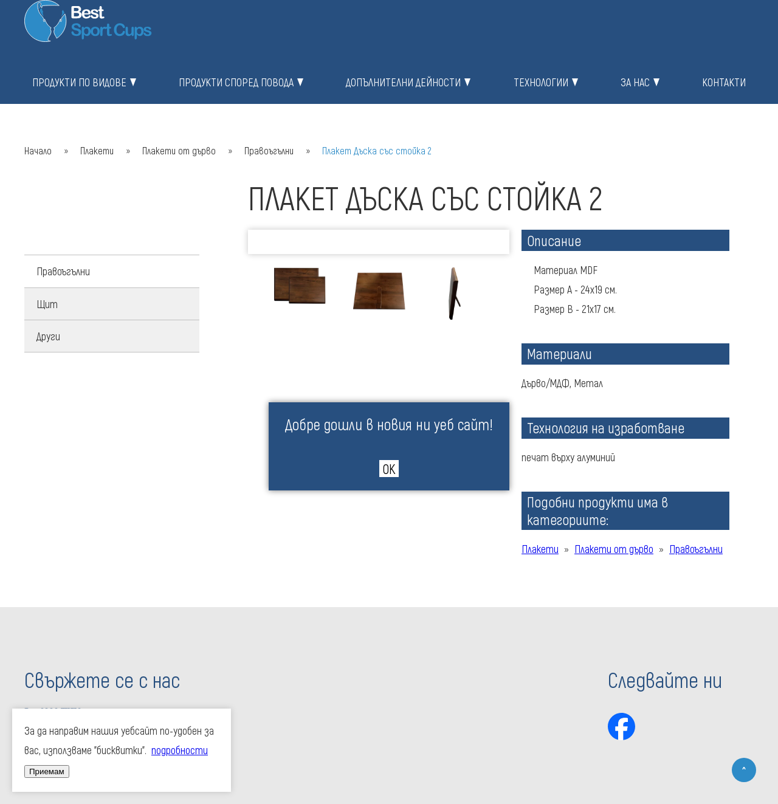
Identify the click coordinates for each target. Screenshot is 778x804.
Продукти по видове (79, 82)
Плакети (97, 150)
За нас (635, 82)
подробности (179, 750)
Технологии (541, 82)
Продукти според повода (236, 82)
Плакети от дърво (179, 150)
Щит (47, 304)
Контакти (724, 82)
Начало (38, 150)
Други (48, 336)
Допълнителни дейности (403, 82)
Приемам (46, 771)
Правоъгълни (269, 150)
